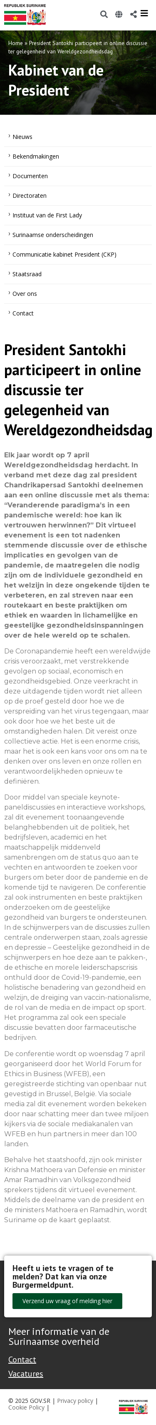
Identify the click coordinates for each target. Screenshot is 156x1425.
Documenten (30, 176)
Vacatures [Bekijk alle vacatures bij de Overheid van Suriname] (25, 1373)
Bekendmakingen (35, 156)
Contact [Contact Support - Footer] (22, 1359)
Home (15, 43)
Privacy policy (75, 1401)
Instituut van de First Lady (47, 215)
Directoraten (29, 195)
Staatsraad (27, 274)
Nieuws (22, 137)
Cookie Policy (26, 1407)
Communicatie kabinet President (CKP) (64, 254)
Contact (23, 313)
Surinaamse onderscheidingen (52, 235)
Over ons (24, 294)
